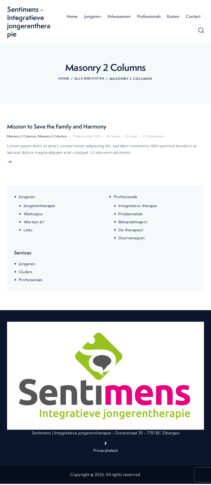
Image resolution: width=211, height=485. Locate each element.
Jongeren (27, 197)
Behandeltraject (134, 222)
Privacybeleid (105, 451)
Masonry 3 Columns (54, 136)
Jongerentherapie (40, 206)
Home (63, 78)
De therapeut (131, 230)
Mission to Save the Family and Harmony (62, 126)
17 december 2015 (88, 136)
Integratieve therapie (139, 206)
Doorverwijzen (132, 238)
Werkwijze (34, 214)
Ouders (26, 272)
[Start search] (201, 31)
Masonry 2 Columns (22, 136)
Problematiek (131, 214)
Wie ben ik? (34, 222)
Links (28, 230)
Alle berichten (90, 78)
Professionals (126, 197)
